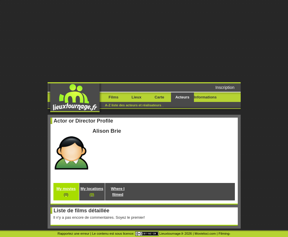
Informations (205, 97)
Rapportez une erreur (73, 233)
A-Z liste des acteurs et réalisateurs (133, 105)
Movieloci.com (205, 233)
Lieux (136, 97)
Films (113, 97)
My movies (65, 191)
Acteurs (182, 97)
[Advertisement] (163, 40)
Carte (159, 97)
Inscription (225, 87)
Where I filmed (118, 191)
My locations (91, 191)
